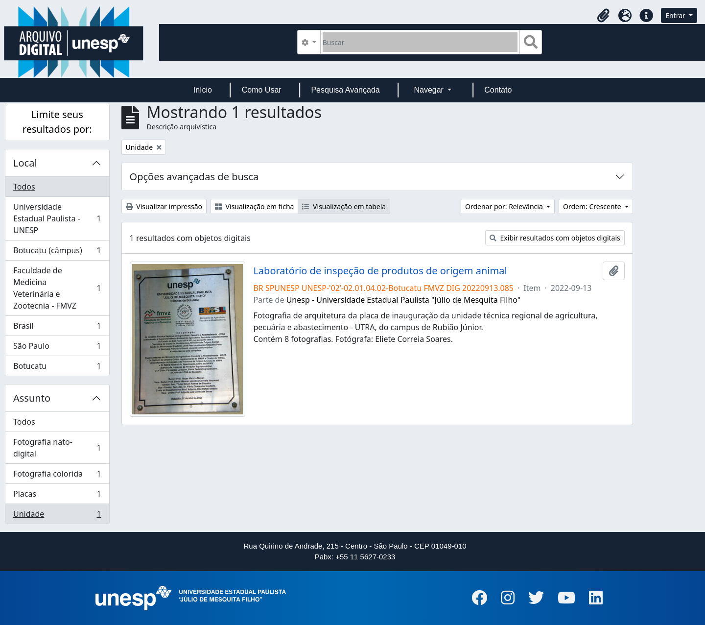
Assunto (31, 398)
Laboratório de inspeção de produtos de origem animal (380, 271)
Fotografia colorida (57, 476)
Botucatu (57, 368)
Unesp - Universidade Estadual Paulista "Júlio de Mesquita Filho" (403, 299)
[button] (603, 15)
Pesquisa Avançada (345, 90)
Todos (24, 186)
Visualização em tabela (344, 206)
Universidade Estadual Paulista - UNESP (57, 218)
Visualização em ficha (254, 206)
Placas (57, 496)
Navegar (430, 90)
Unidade (57, 516)
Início (202, 90)
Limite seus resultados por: (57, 122)
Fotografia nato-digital (57, 447)
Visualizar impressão (164, 206)
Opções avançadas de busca (194, 176)
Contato (498, 90)
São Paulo (57, 348)
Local (25, 162)
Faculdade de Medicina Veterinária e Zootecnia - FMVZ (57, 288)
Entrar (676, 15)
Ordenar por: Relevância (504, 206)
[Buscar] (420, 42)
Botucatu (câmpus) (57, 252)
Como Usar (262, 90)
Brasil (57, 328)
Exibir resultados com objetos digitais (555, 237)
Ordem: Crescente (593, 206)
